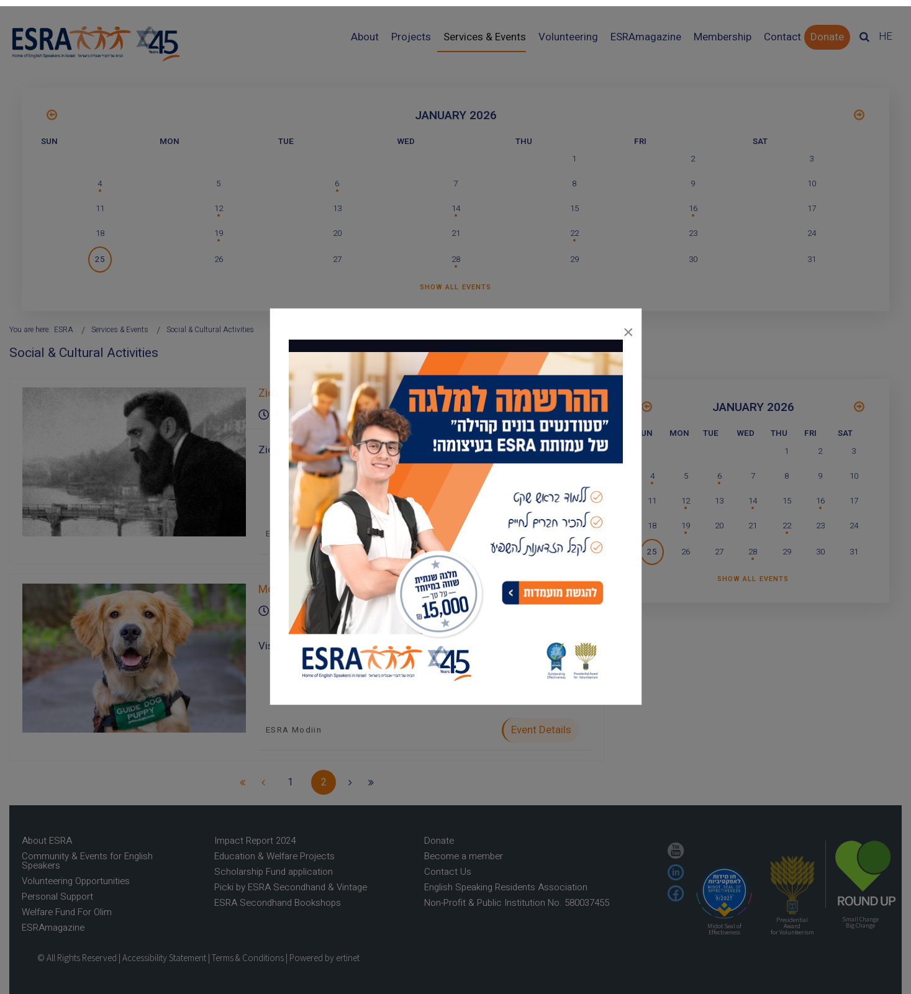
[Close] (628, 329)
